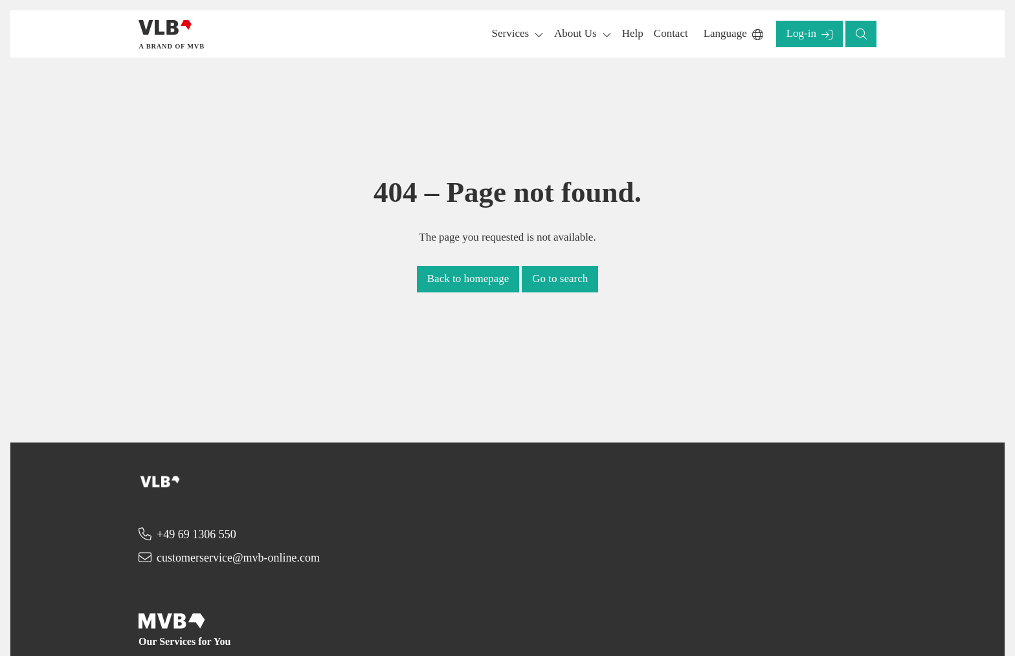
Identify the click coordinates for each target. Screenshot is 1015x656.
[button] (633, 34)
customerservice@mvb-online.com (238, 557)
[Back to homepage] (172, 34)
